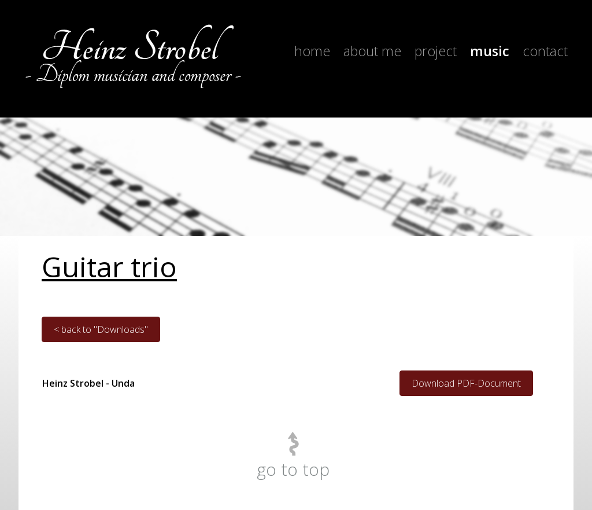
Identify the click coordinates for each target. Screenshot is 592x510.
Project (436, 51)
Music (489, 51)
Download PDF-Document (466, 383)
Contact (545, 51)
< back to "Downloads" (101, 329)
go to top (293, 469)
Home (312, 51)
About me (372, 51)
